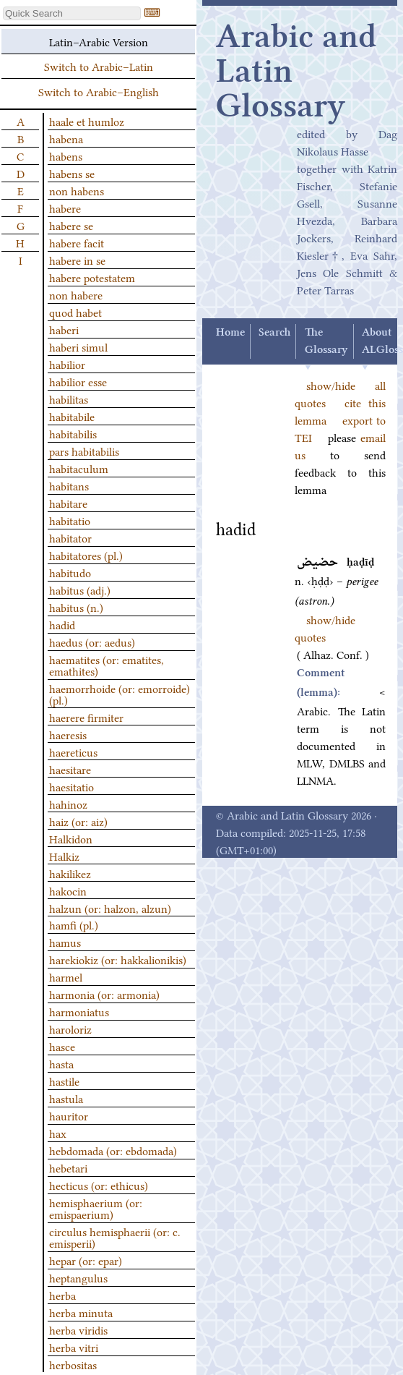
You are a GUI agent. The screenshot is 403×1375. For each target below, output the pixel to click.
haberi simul (78, 346)
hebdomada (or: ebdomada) (113, 1150)
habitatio (69, 520)
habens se (72, 173)
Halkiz (64, 856)
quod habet (75, 312)
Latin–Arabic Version (98, 41)
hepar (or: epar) (85, 1260)
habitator (70, 537)
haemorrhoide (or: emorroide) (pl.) (119, 693)
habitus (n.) (76, 607)
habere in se (77, 260)
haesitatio (71, 786)
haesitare (70, 769)
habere (65, 208)
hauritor (68, 1115)
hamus (65, 942)
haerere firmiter (86, 717)
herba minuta (81, 1312)
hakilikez (70, 873)
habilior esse (78, 381)
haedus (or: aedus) (92, 642)
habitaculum (78, 468)
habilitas (68, 398)
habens (65, 155)
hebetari (68, 1167)
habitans (69, 485)
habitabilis (73, 433)
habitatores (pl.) (86, 555)
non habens (76, 190)
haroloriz (70, 1028)
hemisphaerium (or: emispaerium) (95, 1208)
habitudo (70, 572)
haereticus (73, 751)
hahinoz (68, 804)
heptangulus (78, 1277)
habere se (71, 225)
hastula (66, 1098)
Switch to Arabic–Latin (98, 66)
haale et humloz (86, 121)
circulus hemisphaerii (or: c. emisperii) (115, 1237)
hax (57, 1133)
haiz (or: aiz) (78, 821)
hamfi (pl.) (73, 924)
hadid (62, 624)
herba (62, 1295)
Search (274, 332)
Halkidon (70, 838)
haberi (64, 329)
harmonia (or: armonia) (104, 994)
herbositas (73, 1364)
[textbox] (72, 13)
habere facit (76, 242)
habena (66, 138)
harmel (65, 976)
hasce (62, 1046)
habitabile (72, 416)
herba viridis (78, 1329)
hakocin (68, 890)
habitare (68, 503)
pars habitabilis (84, 451)
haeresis (68, 734)
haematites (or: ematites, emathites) (106, 664)
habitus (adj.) (79, 589)
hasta (61, 1063)
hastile (64, 1081)
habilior (67, 364)
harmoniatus (79, 1011)
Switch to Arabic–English (98, 91)
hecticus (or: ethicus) (98, 1185)
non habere (76, 294)
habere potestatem (92, 277)
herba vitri (73, 1347)
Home (230, 332)
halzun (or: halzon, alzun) (110, 908)
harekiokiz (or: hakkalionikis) (117, 959)
